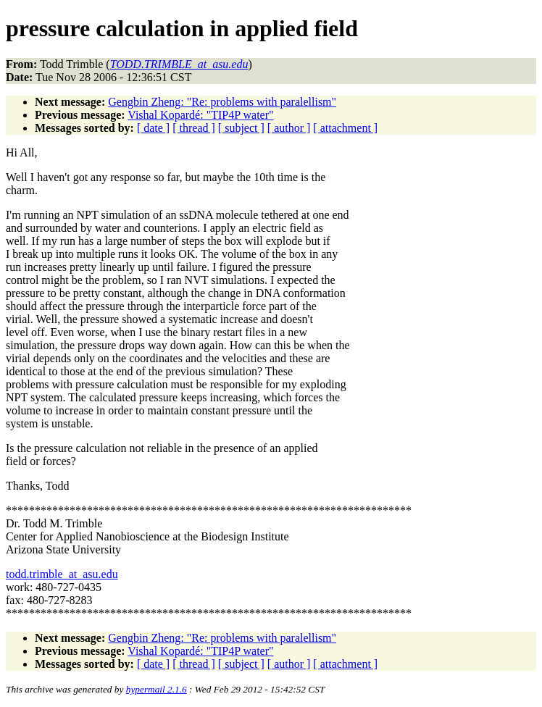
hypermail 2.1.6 (156, 689)
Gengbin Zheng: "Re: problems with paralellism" (222, 102)
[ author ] (289, 128)
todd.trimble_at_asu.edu (62, 574)
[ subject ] (241, 128)
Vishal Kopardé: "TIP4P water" (200, 115)
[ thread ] (193, 128)
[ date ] (153, 128)
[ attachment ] (345, 128)
